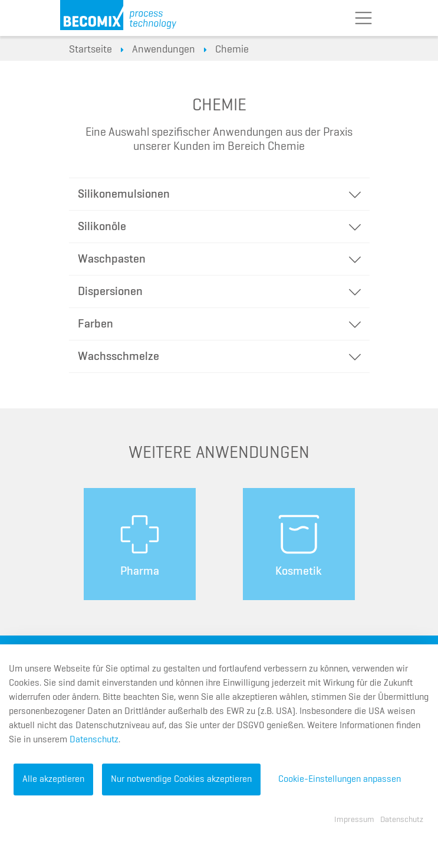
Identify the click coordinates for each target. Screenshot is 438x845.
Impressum (354, 819)
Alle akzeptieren (53, 779)
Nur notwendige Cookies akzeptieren (181, 779)
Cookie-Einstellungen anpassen (339, 779)
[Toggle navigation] (363, 18)
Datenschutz (94, 740)
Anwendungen (163, 49)
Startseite (90, 49)
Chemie (232, 49)
